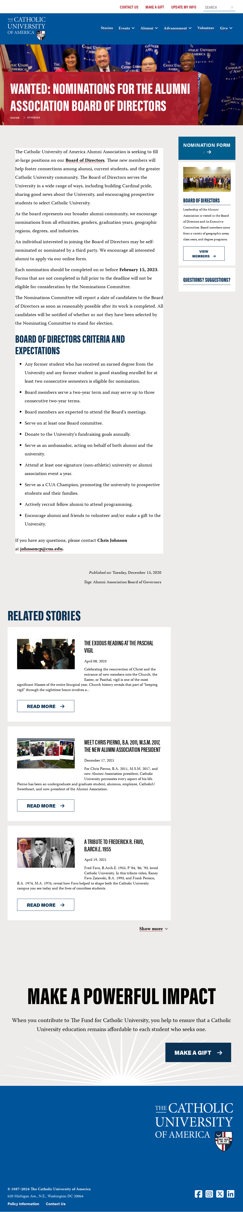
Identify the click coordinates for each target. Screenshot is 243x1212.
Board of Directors (84, 161)
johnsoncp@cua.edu (41, 549)
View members (201, 253)
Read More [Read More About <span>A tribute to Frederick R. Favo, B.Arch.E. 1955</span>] (41, 904)
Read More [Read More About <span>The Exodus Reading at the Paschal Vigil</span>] (41, 706)
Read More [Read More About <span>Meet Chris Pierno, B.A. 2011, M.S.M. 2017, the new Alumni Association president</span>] (41, 805)
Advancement (175, 29)
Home (15, 118)
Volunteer (205, 28)
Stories (107, 28)
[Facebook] (198, 1193)
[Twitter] (220, 1193)
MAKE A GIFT (192, 1052)
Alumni (146, 29)
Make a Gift (154, 7)
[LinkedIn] (230, 1193)
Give (224, 29)
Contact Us (129, 7)
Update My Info (183, 7)
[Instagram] (209, 1193)
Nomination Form (207, 147)
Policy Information (23, 1203)
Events (124, 29)
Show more (151, 929)
